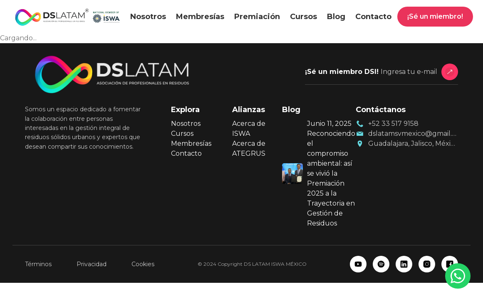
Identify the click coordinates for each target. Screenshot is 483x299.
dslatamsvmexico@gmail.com (413, 133)
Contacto (373, 16)
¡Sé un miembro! (435, 16)
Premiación (257, 16)
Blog (336, 16)
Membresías (200, 16)
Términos (38, 264)
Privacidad (92, 264)
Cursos (303, 16)
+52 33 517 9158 (393, 123)
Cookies (142, 264)
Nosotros (148, 16)
